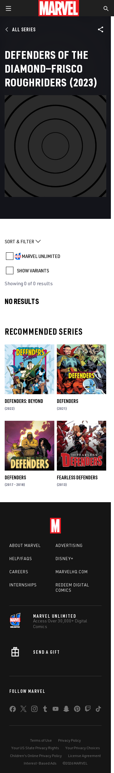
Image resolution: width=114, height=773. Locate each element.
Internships (23, 584)
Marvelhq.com (72, 571)
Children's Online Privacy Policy (36, 755)
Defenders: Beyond (24, 401)
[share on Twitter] (23, 710)
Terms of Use (41, 740)
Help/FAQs (20, 558)
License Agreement (84, 755)
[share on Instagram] (34, 710)
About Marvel (25, 545)
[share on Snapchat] (66, 710)
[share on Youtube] (55, 710)
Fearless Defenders (77, 477)
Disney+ (64, 558)
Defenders (67, 401)
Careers (18, 571)
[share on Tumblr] (45, 710)
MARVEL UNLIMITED (41, 256)
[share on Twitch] (88, 710)
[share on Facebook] (12, 710)
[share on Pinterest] (77, 710)
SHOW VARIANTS (33, 270)
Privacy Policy (69, 740)
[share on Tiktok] (98, 710)
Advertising (69, 545)
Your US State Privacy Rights (35, 747)
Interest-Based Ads (40, 763)
